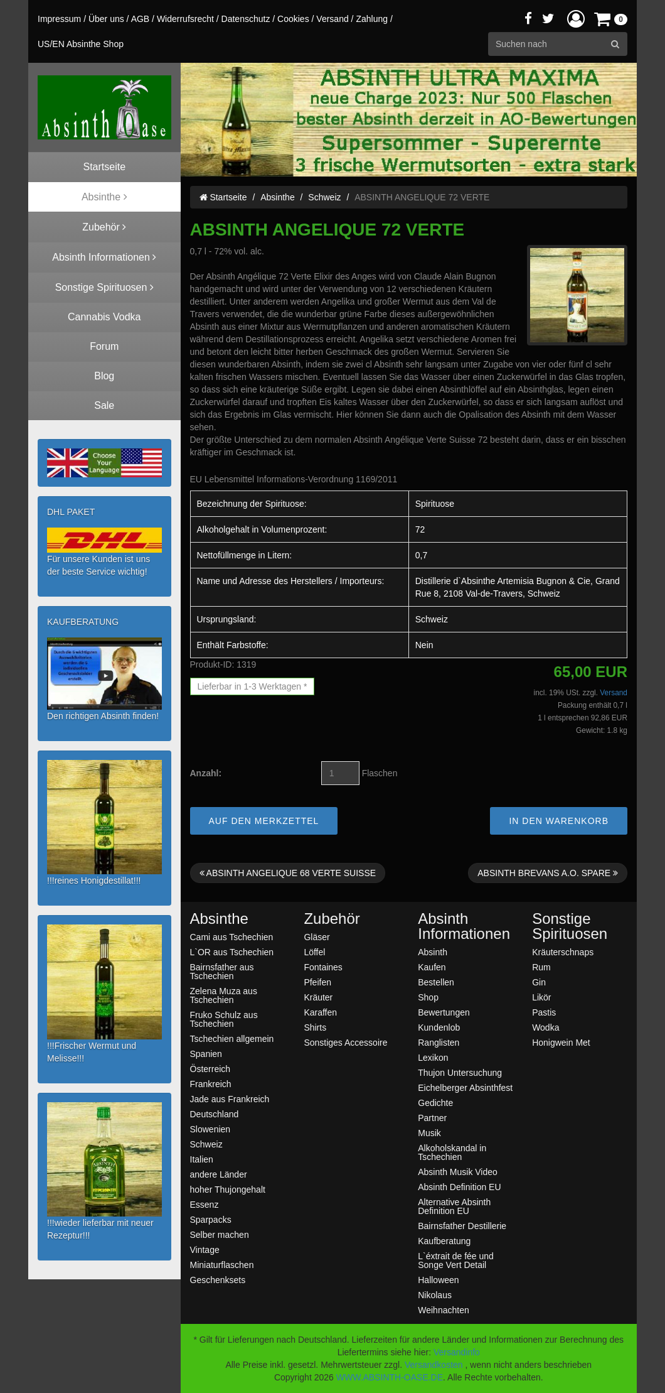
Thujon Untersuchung (460, 1072)
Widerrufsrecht (185, 19)
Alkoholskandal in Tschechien (452, 1152)
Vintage (205, 1249)
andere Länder (218, 1174)
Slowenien (210, 1129)
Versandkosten (434, 1365)
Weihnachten (443, 1309)
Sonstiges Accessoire (345, 1042)
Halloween (438, 1279)
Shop (428, 997)
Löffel (314, 952)
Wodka (545, 1027)
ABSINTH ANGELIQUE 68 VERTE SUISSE (288, 873)
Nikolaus (435, 1294)
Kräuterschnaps (562, 952)
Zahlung (372, 19)
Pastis (544, 1012)
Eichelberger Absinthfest (465, 1087)
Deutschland (214, 1114)
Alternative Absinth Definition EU (454, 1206)
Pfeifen (317, 982)
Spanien (206, 1053)
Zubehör (331, 918)
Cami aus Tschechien (232, 936)
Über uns (106, 19)
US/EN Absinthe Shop (81, 44)
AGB (140, 19)
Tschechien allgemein (232, 1038)
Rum (541, 967)
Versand (332, 19)
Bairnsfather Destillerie (462, 1225)
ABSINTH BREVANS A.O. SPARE (547, 873)
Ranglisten (438, 1042)
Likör (541, 997)
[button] (576, 18)
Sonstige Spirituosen (569, 926)
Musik (429, 1132)
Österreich (210, 1068)
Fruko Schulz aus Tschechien (224, 1019)
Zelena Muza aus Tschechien (223, 995)
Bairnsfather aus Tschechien (222, 971)
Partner (432, 1117)
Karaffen (320, 1012)
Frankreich (210, 1083)
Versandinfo (457, 1352)
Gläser (316, 936)
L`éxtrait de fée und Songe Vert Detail (456, 1260)
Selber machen (219, 1234)
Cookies (293, 19)
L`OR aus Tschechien (232, 952)
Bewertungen (444, 1012)
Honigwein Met (561, 1042)
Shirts (315, 1027)
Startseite (223, 197)
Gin (539, 982)
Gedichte (435, 1102)
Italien (201, 1159)
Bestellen (436, 982)
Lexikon (433, 1057)
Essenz (204, 1204)
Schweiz (324, 197)
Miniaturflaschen (222, 1264)
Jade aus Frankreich (230, 1098)
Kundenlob (439, 1027)
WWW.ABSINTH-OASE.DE (389, 1377)
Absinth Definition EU (459, 1186)
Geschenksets (218, 1279)
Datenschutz (245, 19)
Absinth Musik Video (457, 1171)
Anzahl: (206, 773)
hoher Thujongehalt (227, 1189)
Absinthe (277, 197)
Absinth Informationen (464, 926)
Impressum (59, 19)
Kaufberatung (444, 1240)
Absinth (432, 952)
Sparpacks (210, 1219)
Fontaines (323, 967)
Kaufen (431, 967)
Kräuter (318, 997)
